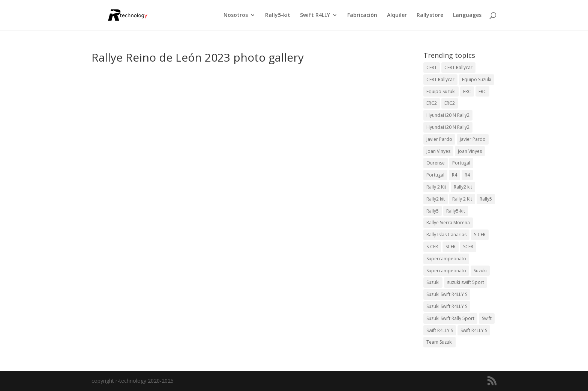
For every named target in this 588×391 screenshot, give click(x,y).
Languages (467, 15)
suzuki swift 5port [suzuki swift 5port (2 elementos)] (465, 282)
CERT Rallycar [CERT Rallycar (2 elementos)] (440, 79)
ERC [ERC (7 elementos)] (482, 91)
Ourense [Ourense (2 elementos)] (435, 163)
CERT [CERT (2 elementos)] (431, 67)
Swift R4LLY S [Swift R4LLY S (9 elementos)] (439, 330)
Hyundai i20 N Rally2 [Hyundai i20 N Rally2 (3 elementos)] (448, 115)
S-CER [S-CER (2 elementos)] (480, 234)
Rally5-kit (277, 15)
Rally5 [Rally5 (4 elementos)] (486, 199)
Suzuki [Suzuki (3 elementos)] (480, 270)
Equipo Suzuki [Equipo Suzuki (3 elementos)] (441, 91)
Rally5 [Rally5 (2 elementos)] (432, 211)
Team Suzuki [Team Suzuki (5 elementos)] (439, 342)
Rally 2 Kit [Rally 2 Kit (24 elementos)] (436, 187)
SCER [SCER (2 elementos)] (451, 246)
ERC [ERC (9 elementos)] (467, 91)
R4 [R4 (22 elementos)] (467, 175)
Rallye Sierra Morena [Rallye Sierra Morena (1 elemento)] (448, 222)
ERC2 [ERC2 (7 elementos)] (431, 103)
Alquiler (397, 15)
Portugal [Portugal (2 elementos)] (461, 163)
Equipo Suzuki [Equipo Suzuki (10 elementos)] (476, 79)
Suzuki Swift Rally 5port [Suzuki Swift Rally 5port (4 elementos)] (450, 318)
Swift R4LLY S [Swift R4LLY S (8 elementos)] (473, 330)
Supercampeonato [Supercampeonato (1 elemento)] (446, 270)
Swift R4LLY (315, 15)
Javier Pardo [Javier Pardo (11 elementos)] (473, 139)
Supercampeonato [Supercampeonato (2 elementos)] (446, 258)
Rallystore (430, 15)
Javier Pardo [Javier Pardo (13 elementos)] (439, 139)
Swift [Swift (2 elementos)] (487, 318)
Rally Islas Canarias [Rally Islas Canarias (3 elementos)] (446, 234)
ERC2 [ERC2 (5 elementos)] (449, 103)
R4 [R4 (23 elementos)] (454, 175)
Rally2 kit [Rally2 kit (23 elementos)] (463, 187)
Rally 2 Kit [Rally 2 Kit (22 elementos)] (462, 199)
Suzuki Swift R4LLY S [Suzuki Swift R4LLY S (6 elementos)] (446, 294)
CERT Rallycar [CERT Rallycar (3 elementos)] (458, 67)
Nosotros (236, 15)
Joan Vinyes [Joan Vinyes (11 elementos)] (470, 151)
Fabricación (362, 15)
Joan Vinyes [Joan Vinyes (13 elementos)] (438, 151)
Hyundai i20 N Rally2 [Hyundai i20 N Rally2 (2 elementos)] (448, 127)
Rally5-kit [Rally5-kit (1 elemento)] (455, 211)
